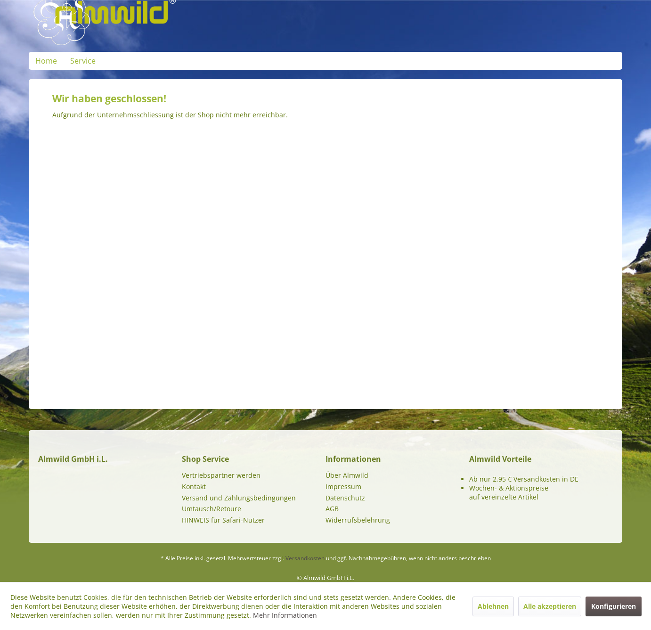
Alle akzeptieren (549, 606)
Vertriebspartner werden (221, 475)
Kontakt (194, 486)
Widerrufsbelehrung (358, 519)
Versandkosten (305, 558)
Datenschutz (345, 497)
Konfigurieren (613, 606)
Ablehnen (493, 606)
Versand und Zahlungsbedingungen (239, 497)
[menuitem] (46, 61)
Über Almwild (347, 475)
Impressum (343, 486)
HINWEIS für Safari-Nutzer (223, 519)
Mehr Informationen (285, 615)
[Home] (46, 61)
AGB (332, 508)
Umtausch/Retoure (211, 508)
